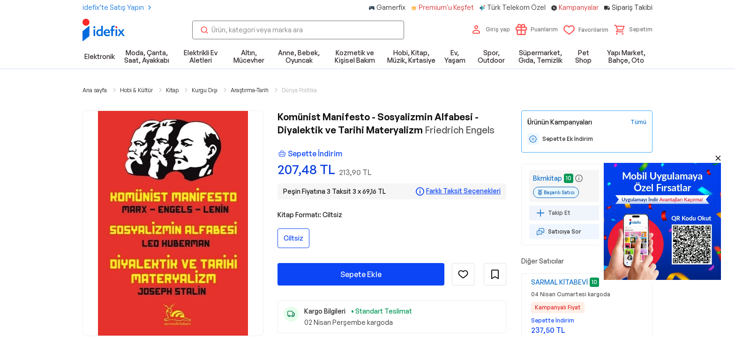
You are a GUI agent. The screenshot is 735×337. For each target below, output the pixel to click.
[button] (633, 29)
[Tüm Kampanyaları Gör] (638, 122)
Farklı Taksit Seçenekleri (463, 191)
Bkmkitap (547, 178)
